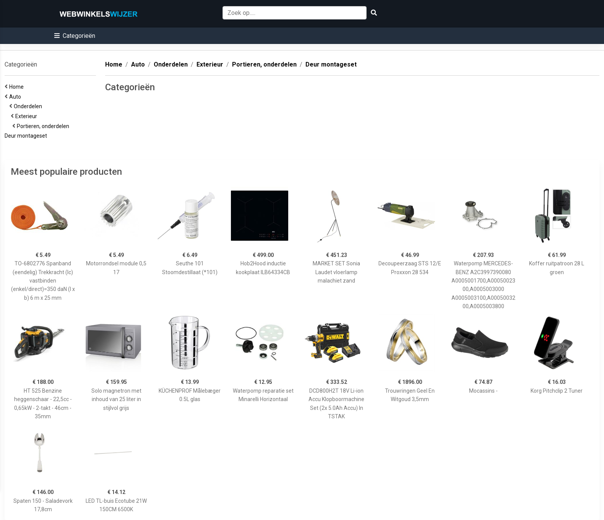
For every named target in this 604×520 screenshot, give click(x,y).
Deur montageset (27, 136)
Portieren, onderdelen (44, 126)
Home (17, 87)
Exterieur (27, 116)
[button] (74, 35)
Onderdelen (29, 106)
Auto (16, 97)
